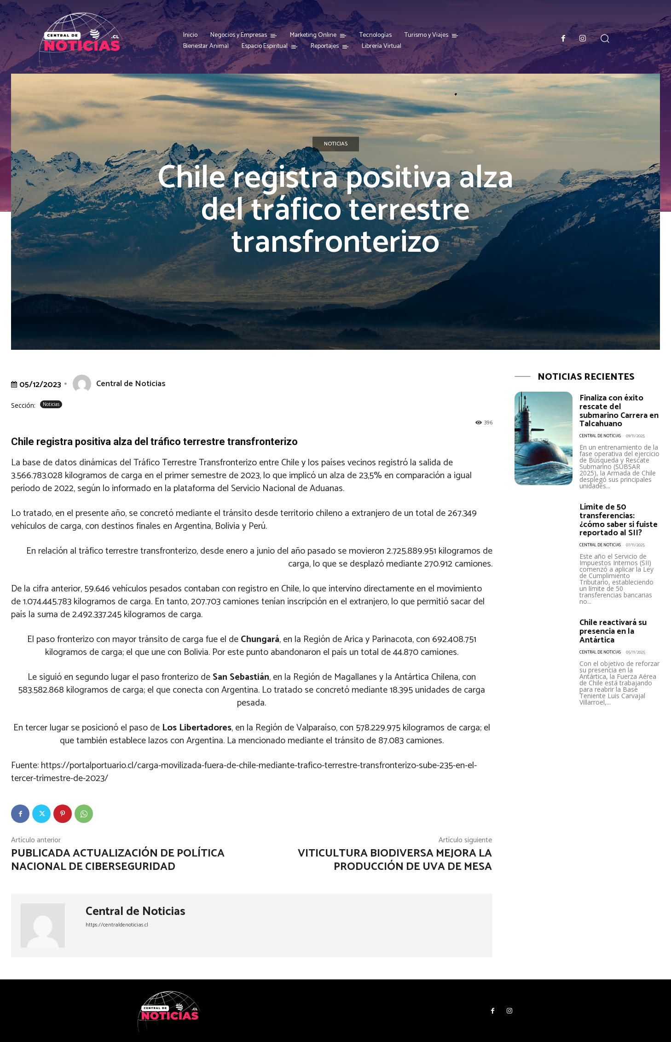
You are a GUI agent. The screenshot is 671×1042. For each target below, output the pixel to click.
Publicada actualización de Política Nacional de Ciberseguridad (118, 860)
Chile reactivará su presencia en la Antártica (613, 628)
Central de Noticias (131, 384)
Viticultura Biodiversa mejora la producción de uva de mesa (395, 860)
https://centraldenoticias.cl (117, 924)
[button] (605, 38)
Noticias (335, 144)
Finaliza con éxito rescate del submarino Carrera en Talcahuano (619, 410)
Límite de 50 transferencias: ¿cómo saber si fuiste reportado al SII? (618, 518)
